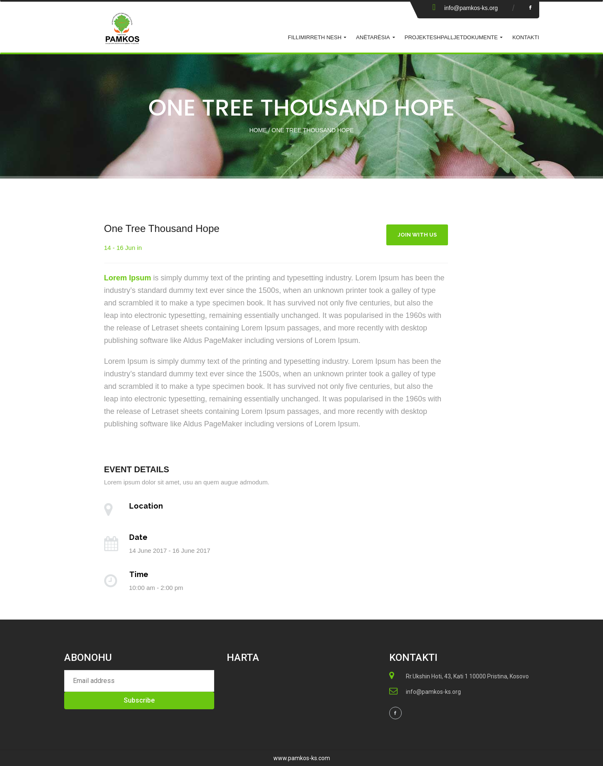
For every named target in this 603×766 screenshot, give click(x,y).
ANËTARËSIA (373, 37)
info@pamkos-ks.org (471, 8)
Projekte (419, 37)
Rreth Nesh (324, 37)
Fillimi (297, 37)
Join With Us (417, 235)
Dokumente (480, 37)
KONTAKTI (525, 37)
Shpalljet (448, 37)
